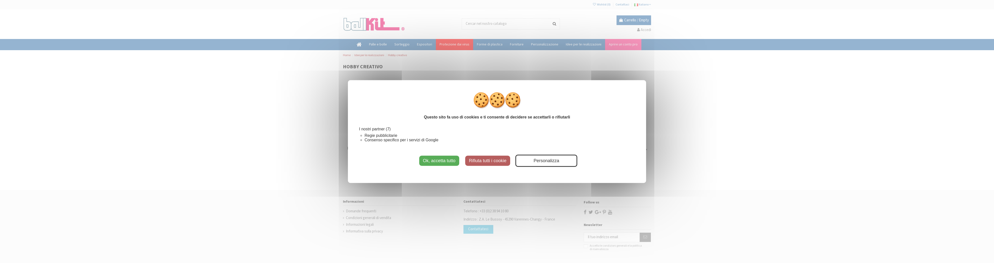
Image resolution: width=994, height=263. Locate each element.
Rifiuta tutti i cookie (487, 160)
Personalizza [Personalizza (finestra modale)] (546, 160)
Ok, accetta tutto (439, 160)
